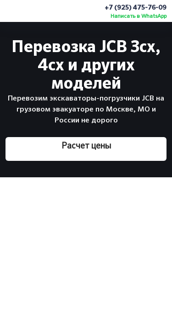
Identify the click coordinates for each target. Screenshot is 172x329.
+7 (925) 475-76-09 (135, 7)
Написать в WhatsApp (138, 16)
